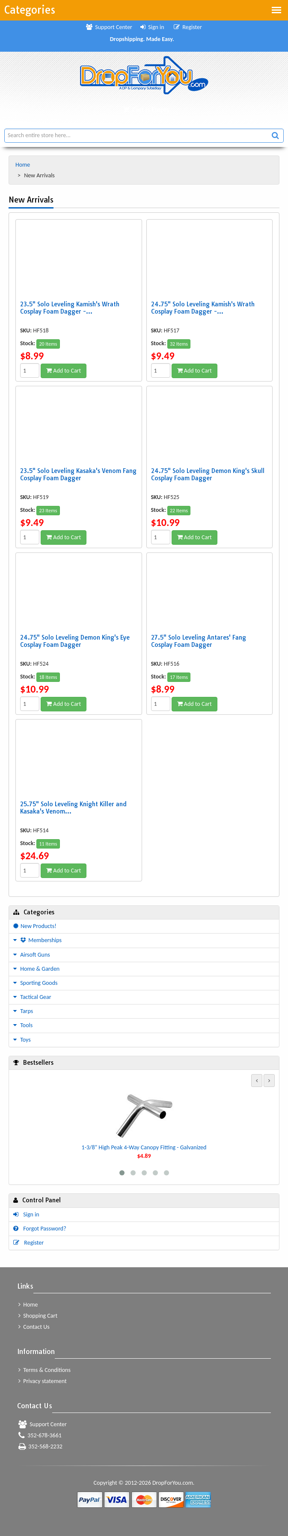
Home (23, 164)
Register (188, 27)
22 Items (179, 511)
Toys (22, 1039)
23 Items (48, 511)
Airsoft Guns (31, 954)
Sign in (152, 27)
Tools (23, 1025)
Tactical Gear (32, 997)
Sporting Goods (35, 983)
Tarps (23, 1011)
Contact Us (34, 1326)
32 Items (179, 344)
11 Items (48, 844)
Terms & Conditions (44, 1370)
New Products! (34, 926)
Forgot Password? (39, 1228)
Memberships (37, 940)
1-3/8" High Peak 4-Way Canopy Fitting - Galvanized (144, 1147)
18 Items (48, 677)
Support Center (109, 27)
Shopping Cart (37, 1315)
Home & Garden (36, 968)
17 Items (179, 677)
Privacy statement (42, 1381)
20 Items (48, 344)
